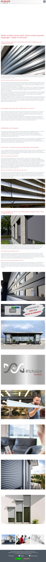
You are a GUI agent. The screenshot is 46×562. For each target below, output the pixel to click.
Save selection (26, 558)
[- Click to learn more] (23, 543)
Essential (11, 555)
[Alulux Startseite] (7, 2)
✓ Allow (13, 307)
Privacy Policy (17, 307)
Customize (23, 560)
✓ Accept (18, 558)
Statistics (21, 555)
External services (33, 555)
